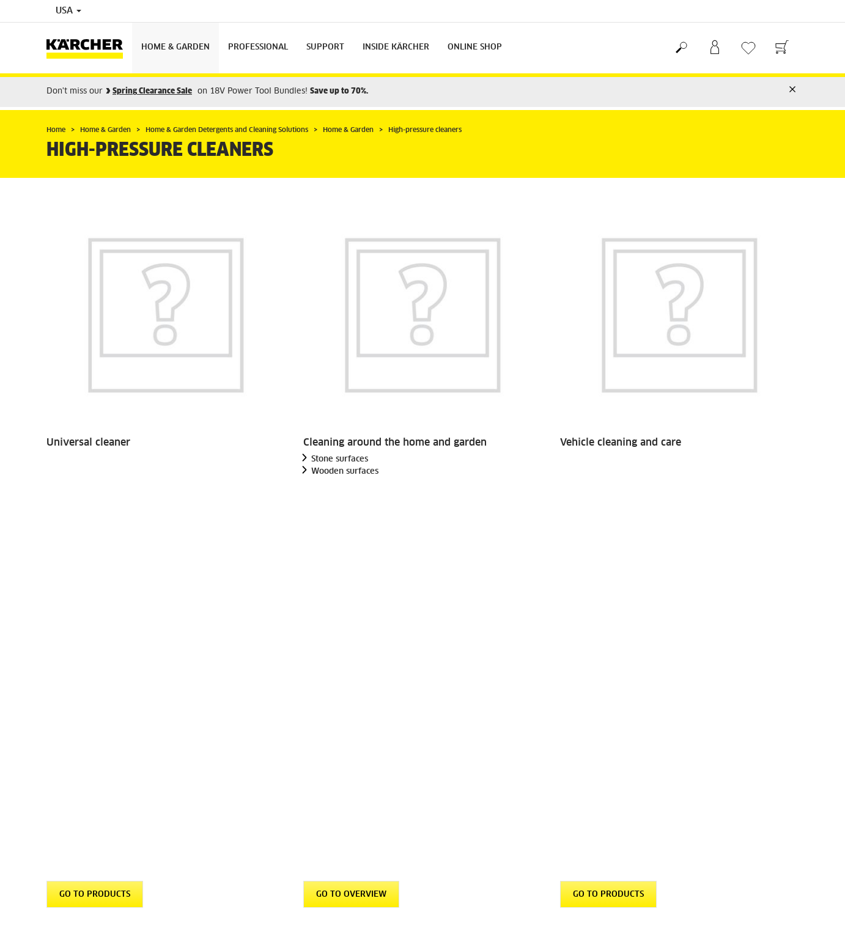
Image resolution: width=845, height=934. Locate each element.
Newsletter (66, 807)
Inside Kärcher (396, 47)
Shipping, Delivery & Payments (489, 587)
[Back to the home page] (89, 48)
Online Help (512, 834)
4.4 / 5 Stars (647, 764)
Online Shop (475, 47)
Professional (258, 47)
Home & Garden (175, 47)
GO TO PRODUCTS (94, 504)
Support (325, 47)
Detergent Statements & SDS (98, 822)
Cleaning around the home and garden (395, 442)
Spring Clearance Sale (152, 91)
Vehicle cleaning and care (620, 442)
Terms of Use (262, 734)
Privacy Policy (265, 748)
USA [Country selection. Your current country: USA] (68, 11)
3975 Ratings (648, 778)
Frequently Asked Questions (97, 763)
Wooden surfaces (344, 472)
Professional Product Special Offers (110, 836)
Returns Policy (458, 602)
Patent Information (273, 792)
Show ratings (647, 793)
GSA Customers (73, 748)
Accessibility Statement (282, 763)
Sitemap (254, 822)
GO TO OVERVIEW (351, 504)
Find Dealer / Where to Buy (96, 734)
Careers (59, 778)
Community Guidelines (279, 778)
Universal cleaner (88, 442)
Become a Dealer (77, 792)
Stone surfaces (339, 459)
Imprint (252, 807)
